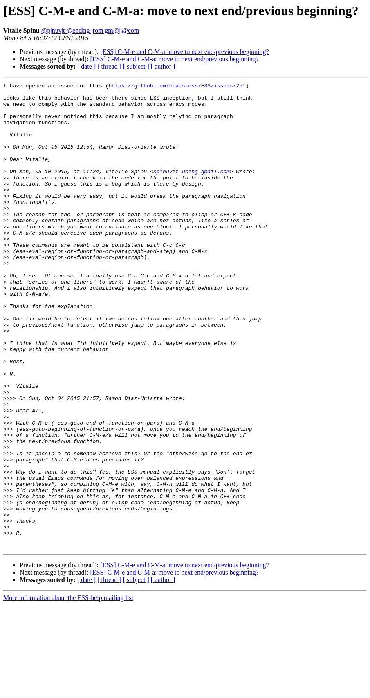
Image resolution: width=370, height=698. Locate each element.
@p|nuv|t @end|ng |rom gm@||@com (90, 30)
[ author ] (163, 66)
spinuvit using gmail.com (191, 189)
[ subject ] (136, 66)
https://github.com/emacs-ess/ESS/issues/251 (176, 86)
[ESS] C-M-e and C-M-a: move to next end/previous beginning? (184, 51)
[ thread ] (109, 66)
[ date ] (86, 66)
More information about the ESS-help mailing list (68, 690)
